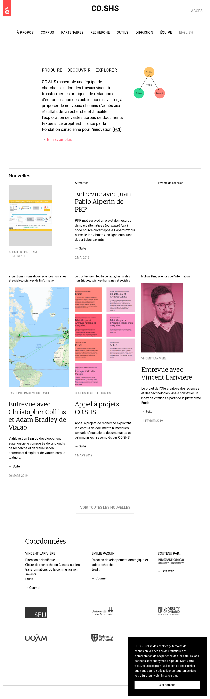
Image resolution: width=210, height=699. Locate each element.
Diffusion (144, 33)
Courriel (34, 588)
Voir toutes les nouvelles (105, 507)
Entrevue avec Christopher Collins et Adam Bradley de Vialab (37, 415)
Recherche (100, 33)
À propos (25, 33)
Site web (168, 571)
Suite (82, 248)
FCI (117, 129)
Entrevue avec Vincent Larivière (166, 373)
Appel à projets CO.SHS (97, 408)
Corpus (47, 33)
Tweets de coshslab (170, 183)
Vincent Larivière (154, 358)
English (186, 33)
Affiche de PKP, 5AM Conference (23, 254)
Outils (122, 33)
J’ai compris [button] (167, 685)
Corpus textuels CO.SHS (93, 393)
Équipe (166, 33)
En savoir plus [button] (169, 676)
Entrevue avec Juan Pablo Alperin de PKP (103, 201)
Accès (197, 11)
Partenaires (72, 33)
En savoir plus (59, 140)
